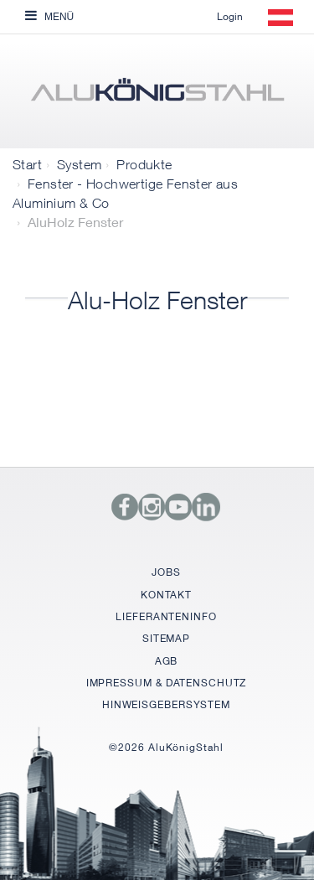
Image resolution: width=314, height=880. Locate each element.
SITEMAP (166, 638)
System (79, 164)
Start (27, 164)
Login (230, 16)
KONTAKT (166, 594)
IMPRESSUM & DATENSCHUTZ (166, 682)
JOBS (166, 572)
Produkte (144, 164)
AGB (166, 661)
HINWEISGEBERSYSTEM (166, 704)
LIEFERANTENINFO (166, 616)
